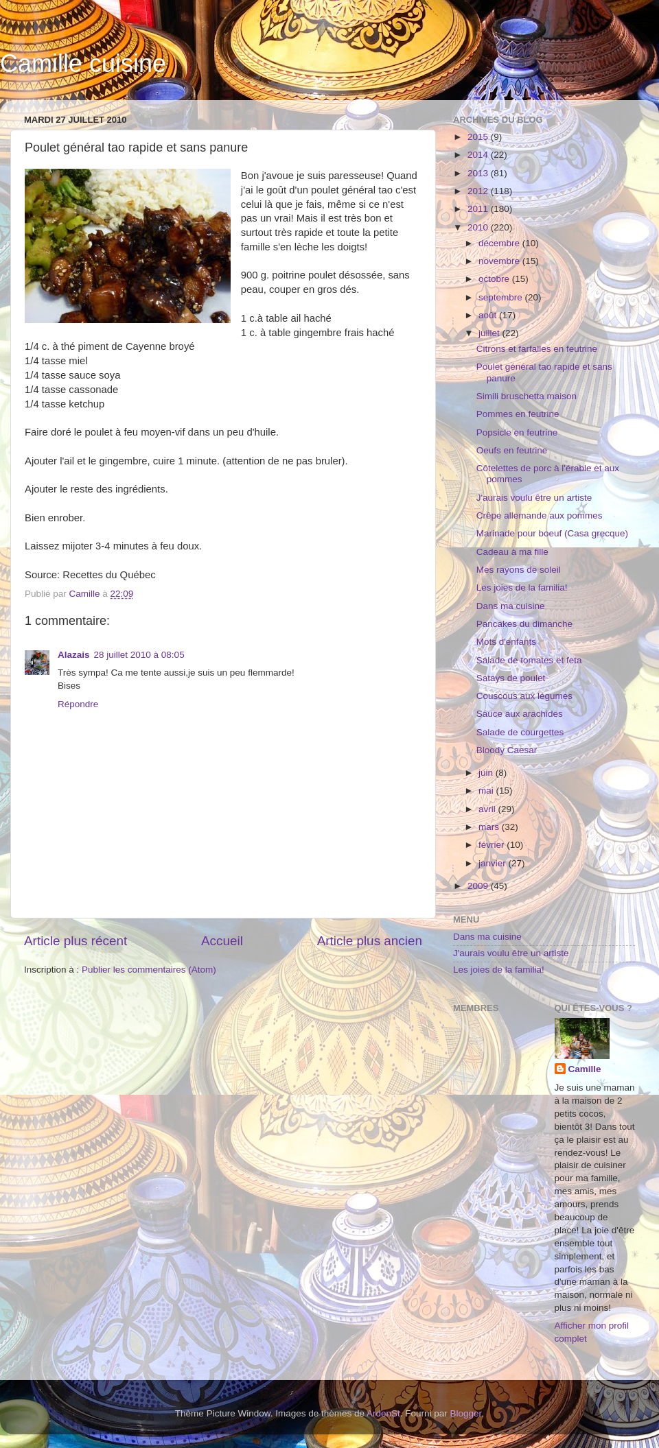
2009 (479, 886)
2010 (479, 227)
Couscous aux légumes (524, 696)
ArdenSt (383, 1413)
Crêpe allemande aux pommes (539, 515)
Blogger (466, 1413)
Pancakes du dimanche (524, 624)
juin (487, 773)
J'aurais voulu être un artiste (534, 497)
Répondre (78, 704)
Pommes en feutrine (517, 414)
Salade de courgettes (520, 732)
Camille (584, 1069)
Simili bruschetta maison (526, 396)
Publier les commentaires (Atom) (149, 969)
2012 (479, 191)
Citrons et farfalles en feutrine (536, 349)
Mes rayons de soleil (518, 570)
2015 (479, 137)
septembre (501, 297)
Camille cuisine (83, 63)
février (492, 845)
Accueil (222, 941)
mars (490, 827)
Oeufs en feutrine (512, 450)
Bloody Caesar (506, 750)
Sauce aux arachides (519, 714)
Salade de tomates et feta (529, 660)
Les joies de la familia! (522, 587)
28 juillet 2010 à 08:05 (139, 655)
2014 (479, 155)
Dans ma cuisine (510, 606)
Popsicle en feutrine (517, 432)
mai (487, 790)
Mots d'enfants (506, 642)
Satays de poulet (511, 678)
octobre (495, 279)
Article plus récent (75, 941)
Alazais (74, 655)
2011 (479, 209)
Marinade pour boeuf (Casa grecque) (552, 533)
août (488, 315)
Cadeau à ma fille (512, 552)
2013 (479, 173)
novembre (500, 261)
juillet (490, 333)
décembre (500, 243)
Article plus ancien (369, 941)
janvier (493, 863)
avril (488, 809)
